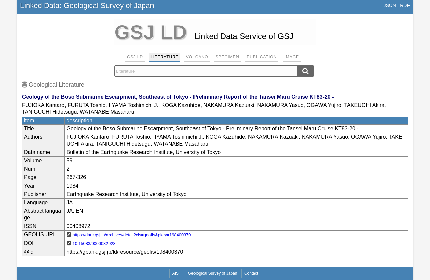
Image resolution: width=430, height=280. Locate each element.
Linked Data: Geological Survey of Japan (87, 5)
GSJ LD (135, 57)
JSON (389, 5)
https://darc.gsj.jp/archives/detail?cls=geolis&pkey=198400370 (132, 234)
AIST (176, 273)
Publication (262, 57)
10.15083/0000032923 (94, 243)
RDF (405, 5)
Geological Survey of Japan (213, 273)
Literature (164, 57)
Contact (251, 273)
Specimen (228, 57)
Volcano (197, 57)
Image (291, 57)
